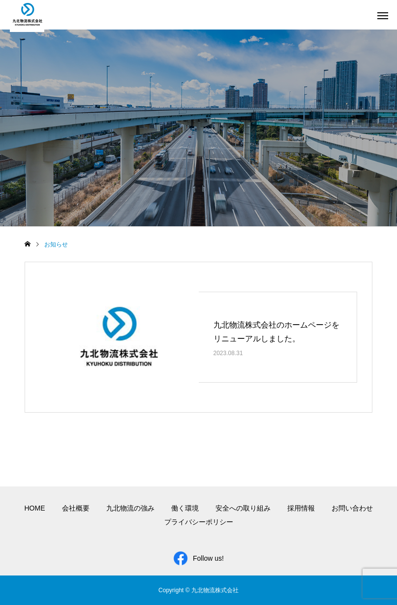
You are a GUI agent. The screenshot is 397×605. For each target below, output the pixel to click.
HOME (35, 508)
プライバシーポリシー (198, 522)
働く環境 (185, 508)
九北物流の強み (130, 508)
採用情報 (301, 508)
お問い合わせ (352, 508)
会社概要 (76, 508)
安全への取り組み (243, 508)
